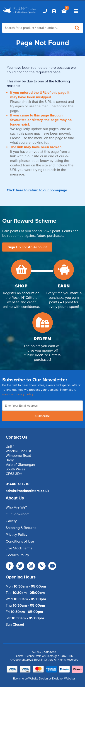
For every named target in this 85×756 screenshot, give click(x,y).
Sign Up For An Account (27, 247)
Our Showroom (17, 514)
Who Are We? (16, 507)
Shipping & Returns (21, 528)
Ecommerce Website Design (30, 678)
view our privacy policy (17, 394)
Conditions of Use (20, 541)
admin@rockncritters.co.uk (27, 491)
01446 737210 (17, 484)
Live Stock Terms (19, 548)
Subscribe (42, 416)
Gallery (11, 521)
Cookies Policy (17, 555)
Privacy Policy (16, 534)
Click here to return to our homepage (37, 190)
